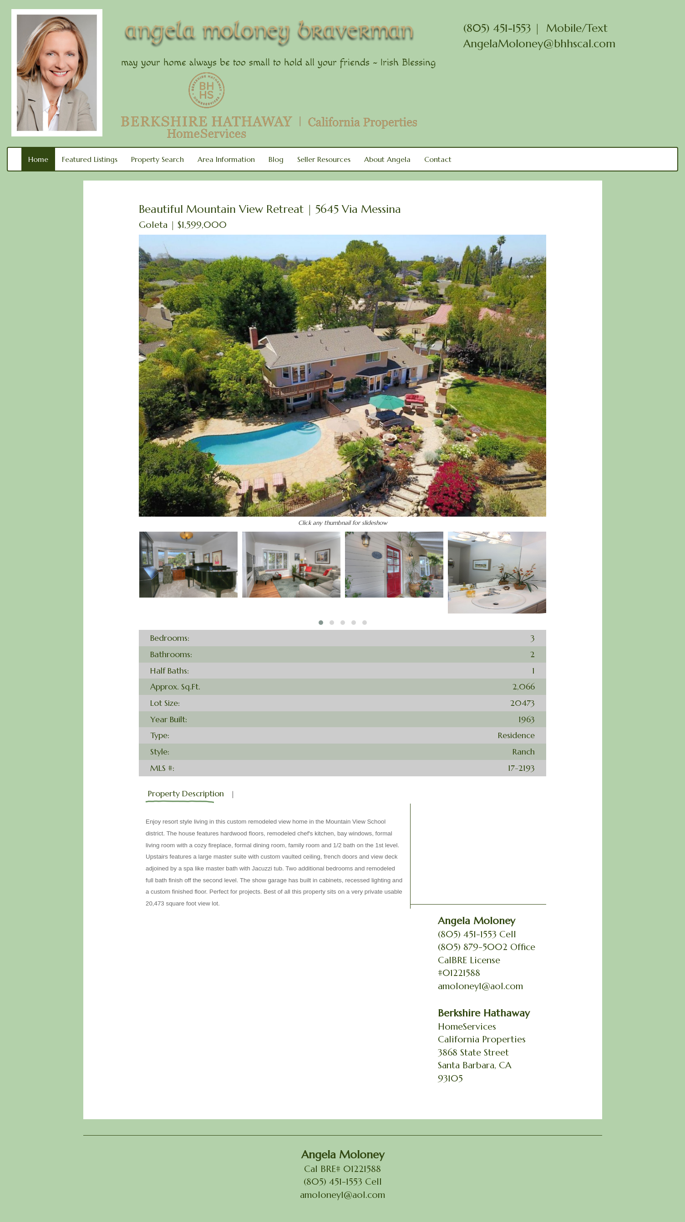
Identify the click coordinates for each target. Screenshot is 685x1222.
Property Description (186, 793)
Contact (438, 159)
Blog (276, 159)
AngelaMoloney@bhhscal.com (539, 43)
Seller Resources (323, 159)
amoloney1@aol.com (480, 986)
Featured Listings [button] (89, 159)
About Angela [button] (387, 159)
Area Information (226, 159)
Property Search (157, 159)
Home (38, 159)
